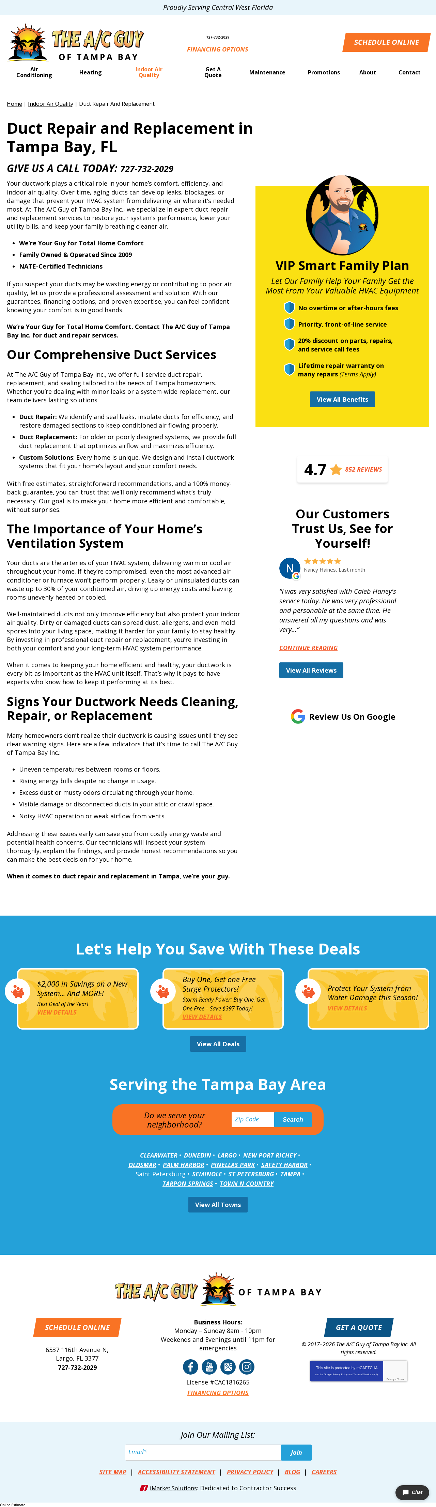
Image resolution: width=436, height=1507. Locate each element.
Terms (400, 1380)
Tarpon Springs (187, 1184)
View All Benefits (342, 399)
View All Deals (218, 1045)
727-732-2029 (218, 33)
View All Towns (218, 1206)
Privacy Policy (339, 1375)
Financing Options (218, 49)
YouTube (209, 1368)
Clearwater (158, 1157)
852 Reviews (363, 470)
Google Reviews (228, 1368)
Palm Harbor (183, 1166)
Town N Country (247, 1184)
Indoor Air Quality (50, 103)
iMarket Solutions (173, 1487)
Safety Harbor (284, 1166)
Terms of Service (362, 1375)
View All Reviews (311, 670)
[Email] (218, 1453)
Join (296, 1453)
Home (14, 103)
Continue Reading (308, 648)
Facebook (190, 1368)
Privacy (390, 1380)
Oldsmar (142, 1166)
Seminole (207, 1175)
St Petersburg (251, 1175)
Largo (227, 1157)
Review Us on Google (352, 716)
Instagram (246, 1368)
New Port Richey (269, 1157)
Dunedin (197, 1157)
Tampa (290, 1175)
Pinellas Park (233, 1166)
